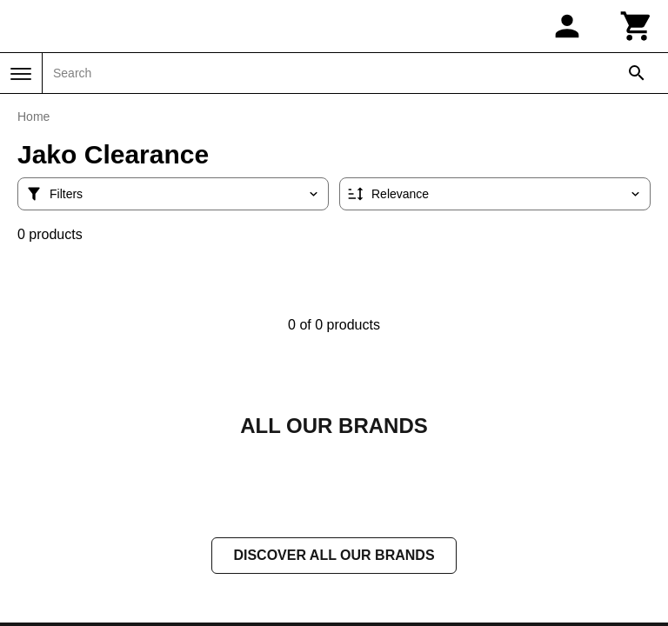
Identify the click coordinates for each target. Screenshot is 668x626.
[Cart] (636, 26)
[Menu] (21, 74)
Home (33, 116)
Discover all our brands (333, 556)
